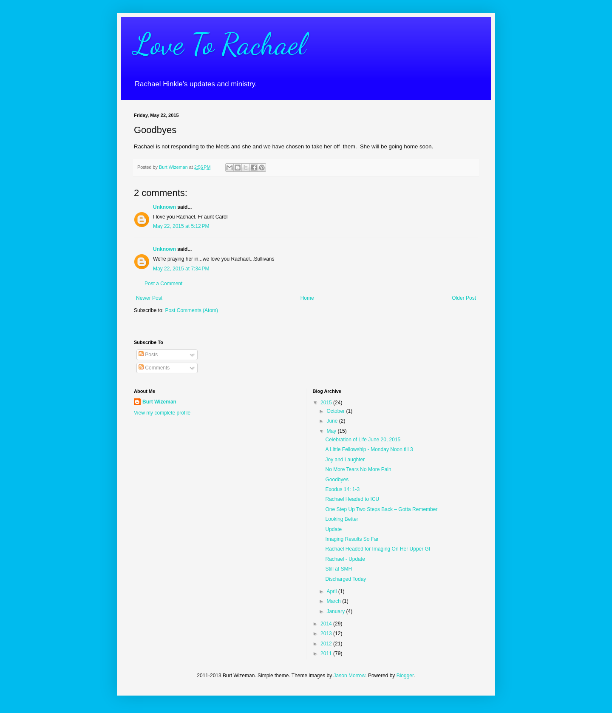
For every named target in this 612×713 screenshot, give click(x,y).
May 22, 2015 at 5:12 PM (181, 226)
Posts (148, 355)
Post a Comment (163, 284)
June (332, 421)
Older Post (464, 298)
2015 (326, 403)
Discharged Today (345, 579)
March (334, 601)
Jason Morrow (350, 676)
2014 (326, 624)
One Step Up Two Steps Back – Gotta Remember (381, 509)
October (336, 411)
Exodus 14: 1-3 (342, 489)
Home (307, 298)
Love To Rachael (220, 44)
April (332, 591)
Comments (154, 368)
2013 (326, 633)
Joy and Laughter (345, 460)
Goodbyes (336, 480)
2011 (326, 653)
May (331, 431)
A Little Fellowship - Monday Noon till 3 (369, 449)
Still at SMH (338, 569)
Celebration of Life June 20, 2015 (362, 440)
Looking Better (341, 519)
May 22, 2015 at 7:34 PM (181, 269)
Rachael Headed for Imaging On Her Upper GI (377, 549)
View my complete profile (162, 413)
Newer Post (149, 298)
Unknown (164, 207)
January (336, 611)
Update (333, 529)
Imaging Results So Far (351, 539)
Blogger (405, 676)
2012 (326, 644)
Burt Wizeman (159, 402)
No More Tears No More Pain (358, 469)
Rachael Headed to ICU (352, 499)
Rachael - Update (345, 559)
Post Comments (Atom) (191, 310)
